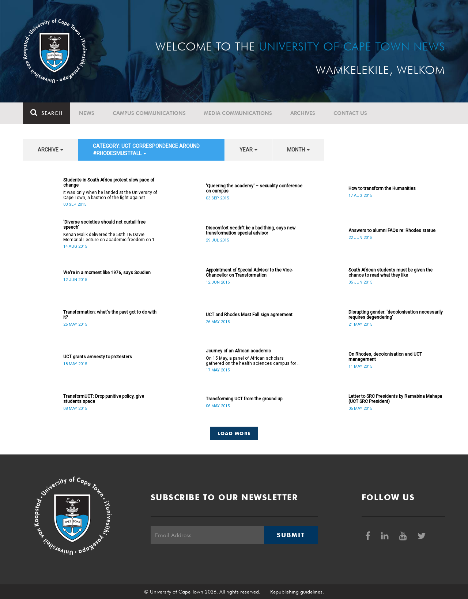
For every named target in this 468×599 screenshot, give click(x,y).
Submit (291, 535)
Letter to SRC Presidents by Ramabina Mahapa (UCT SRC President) (395, 399)
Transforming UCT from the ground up (244, 398)
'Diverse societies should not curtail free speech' (104, 225)
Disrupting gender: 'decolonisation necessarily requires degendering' (395, 315)
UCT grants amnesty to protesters (97, 356)
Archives (302, 113)
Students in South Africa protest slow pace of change (108, 182)
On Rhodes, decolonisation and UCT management (385, 357)
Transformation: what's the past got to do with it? (109, 315)
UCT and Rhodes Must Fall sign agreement (249, 314)
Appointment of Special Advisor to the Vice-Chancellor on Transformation (249, 272)
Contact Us (350, 113)
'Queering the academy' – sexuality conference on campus (254, 188)
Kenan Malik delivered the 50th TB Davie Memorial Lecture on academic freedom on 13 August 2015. (110, 237)
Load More (234, 433)
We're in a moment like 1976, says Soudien (107, 272)
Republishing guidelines (296, 592)
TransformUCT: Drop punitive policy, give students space (103, 399)
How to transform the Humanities (382, 188)
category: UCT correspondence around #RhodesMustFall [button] (146, 149)
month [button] (298, 150)
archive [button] (50, 150)
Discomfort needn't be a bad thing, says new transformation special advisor (250, 230)
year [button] (248, 150)
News (86, 113)
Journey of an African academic (238, 350)
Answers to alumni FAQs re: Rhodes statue (391, 230)
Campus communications (149, 113)
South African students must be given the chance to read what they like (390, 272)
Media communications (238, 113)
